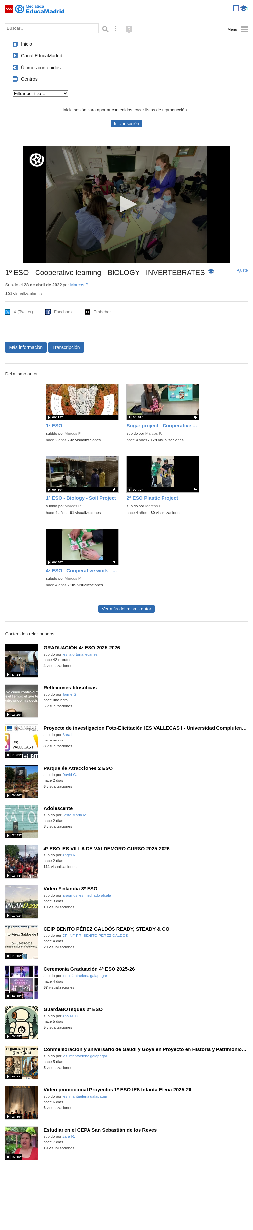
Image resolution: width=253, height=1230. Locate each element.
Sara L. (69, 735)
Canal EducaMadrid (41, 55)
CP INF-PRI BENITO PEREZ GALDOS (95, 935)
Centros (29, 79)
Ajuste (242, 270)
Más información (26, 347)
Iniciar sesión (126, 123)
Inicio (26, 44)
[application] (126, 204)
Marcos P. (79, 284)
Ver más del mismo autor (126, 608)
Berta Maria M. (75, 815)
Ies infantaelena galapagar (85, 976)
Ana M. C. (70, 1016)
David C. (70, 775)
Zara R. (69, 1136)
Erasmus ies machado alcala (87, 895)
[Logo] (36, 160)
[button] (126, 204)
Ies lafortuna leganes (80, 654)
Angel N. (69, 855)
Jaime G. (70, 694)
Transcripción (66, 347)
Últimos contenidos (41, 67)
